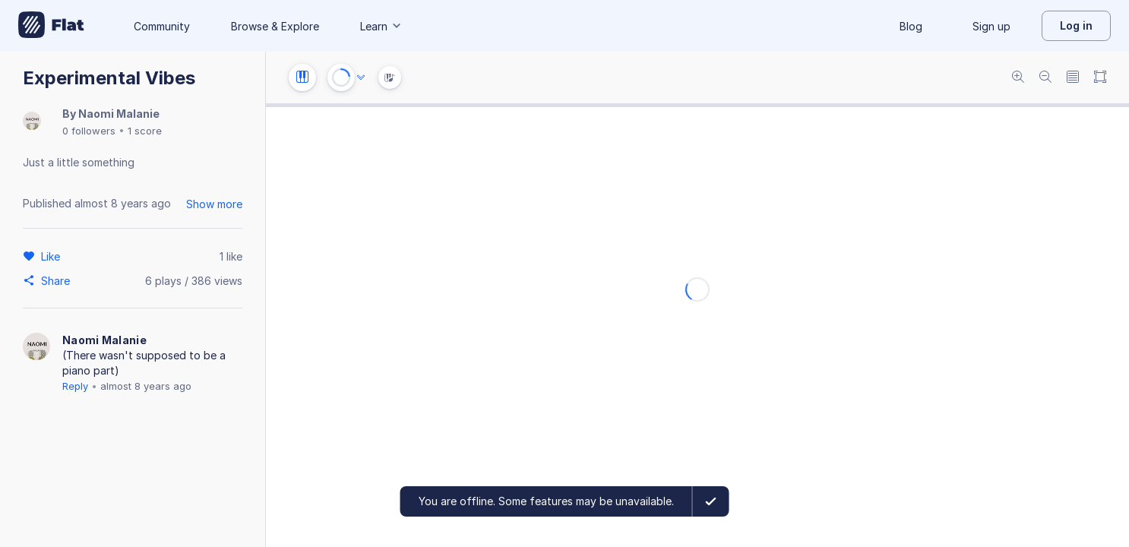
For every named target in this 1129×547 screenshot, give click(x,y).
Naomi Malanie (119, 113)
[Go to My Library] (51, 25)
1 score (145, 131)
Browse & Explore (275, 26)
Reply (75, 386)
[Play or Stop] (341, 77)
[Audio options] (361, 77)
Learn (381, 26)
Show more (214, 204)
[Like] (53, 256)
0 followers (88, 131)
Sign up (991, 26)
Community (162, 26)
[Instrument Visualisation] (389, 77)
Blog (911, 26)
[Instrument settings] (302, 77)
